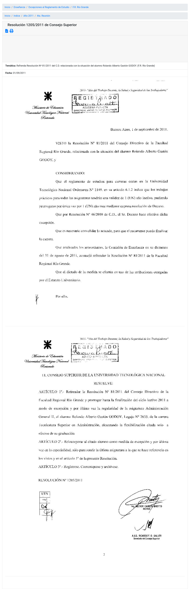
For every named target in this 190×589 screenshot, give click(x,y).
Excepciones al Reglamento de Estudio (48, 7)
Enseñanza (19, 7)
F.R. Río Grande (81, 7)
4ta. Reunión (43, 15)
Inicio (7, 7)
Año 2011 (28, 15)
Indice (17, 15)
